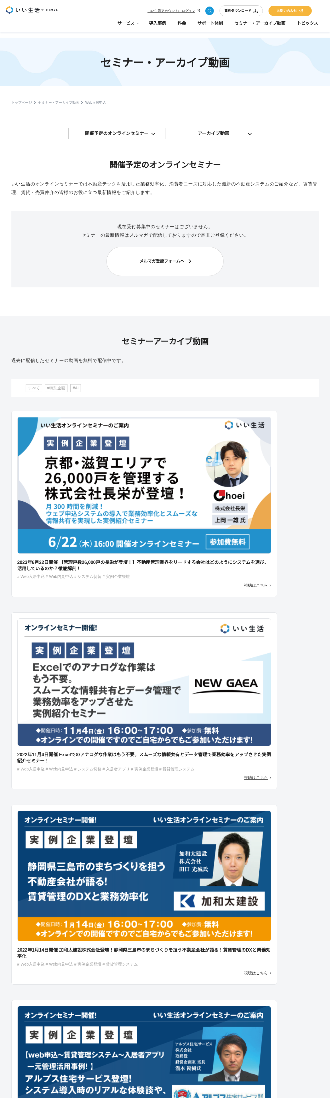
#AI (76, 379)
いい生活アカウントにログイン (171, 12)
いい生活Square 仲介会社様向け (170, 1021)
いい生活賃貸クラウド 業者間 (168, 1013)
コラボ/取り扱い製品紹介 (234, 1005)
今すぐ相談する (59, 784)
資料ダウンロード (241, 12)
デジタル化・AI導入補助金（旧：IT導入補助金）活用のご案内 (234, 974)
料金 (181, 25)
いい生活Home (157, 963)
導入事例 (157, 25)
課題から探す (156, 1054)
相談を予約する (162, 784)
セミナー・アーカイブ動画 (259, 25)
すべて (34, 379)
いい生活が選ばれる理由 (234, 997)
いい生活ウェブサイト (163, 1046)
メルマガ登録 (283, 947)
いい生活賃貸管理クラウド (166, 947)
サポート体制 (210, 25)
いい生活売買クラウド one (166, 1038)
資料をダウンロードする (264, 784)
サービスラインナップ (163, 938)
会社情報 (261, 1087)
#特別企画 (56, 379)
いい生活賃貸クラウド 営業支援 (170, 996)
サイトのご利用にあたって (184, 1087)
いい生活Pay (155, 980)
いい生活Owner (157, 972)
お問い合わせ (290, 12)
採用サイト (281, 964)
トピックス (307, 25)
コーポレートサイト (289, 955)
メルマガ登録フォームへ (162, 256)
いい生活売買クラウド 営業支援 (170, 1029)
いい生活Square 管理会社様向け (170, 955)
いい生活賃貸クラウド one (166, 1005)
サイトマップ (229, 1087)
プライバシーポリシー (302, 1087)
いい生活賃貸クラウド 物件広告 (170, 988)
